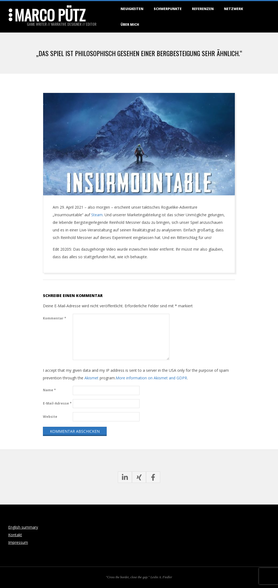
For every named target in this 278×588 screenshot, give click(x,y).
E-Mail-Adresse (57, 403)
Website (50, 416)
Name (49, 390)
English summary (23, 527)
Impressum (18, 542)
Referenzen (203, 9)
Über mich (130, 24)
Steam (97, 214)
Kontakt (15, 534)
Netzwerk (233, 9)
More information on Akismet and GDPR (151, 377)
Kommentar (54, 318)
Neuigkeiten (132, 9)
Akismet (91, 377)
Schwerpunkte (168, 9)
